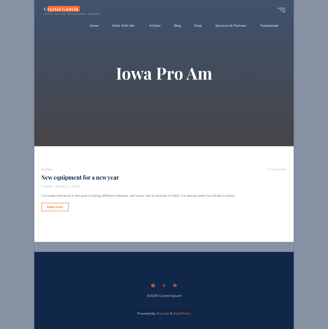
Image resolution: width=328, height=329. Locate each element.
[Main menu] (281, 10)
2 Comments (276, 169)
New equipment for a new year (80, 177)
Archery (47, 169)
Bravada (162, 313)
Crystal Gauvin (61, 9)
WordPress (181, 313)
